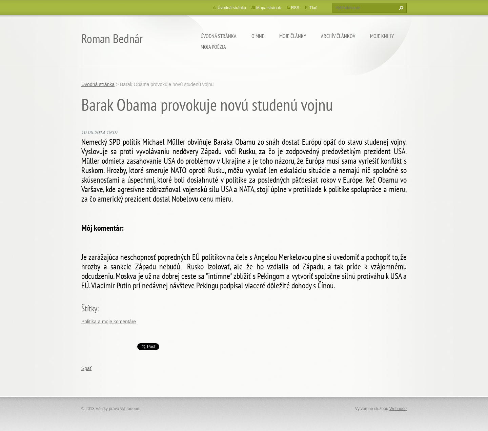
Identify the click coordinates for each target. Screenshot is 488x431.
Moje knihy (382, 36)
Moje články (292, 36)
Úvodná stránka (219, 36)
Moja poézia (213, 46)
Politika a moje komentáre (108, 321)
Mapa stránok (268, 7)
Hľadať (400, 8)
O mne (257, 36)
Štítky (89, 308)
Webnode (398, 408)
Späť (86, 368)
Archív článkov (338, 36)
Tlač (313, 7)
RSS (295, 7)
